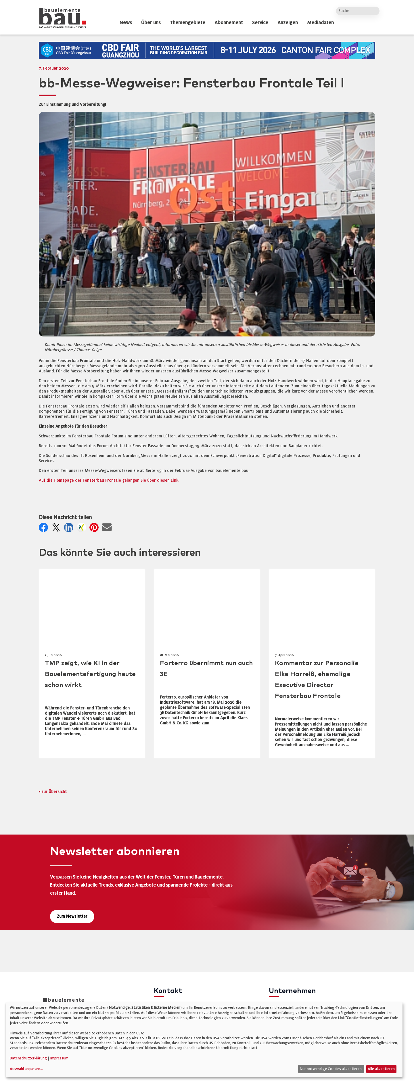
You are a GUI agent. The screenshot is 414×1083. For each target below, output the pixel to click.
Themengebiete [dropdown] (187, 22)
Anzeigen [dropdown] (287, 22)
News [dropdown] (125, 22)
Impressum (59, 1058)
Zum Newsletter (72, 916)
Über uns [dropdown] (151, 22)
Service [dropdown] (260, 22)
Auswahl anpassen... (26, 1069)
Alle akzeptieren (381, 1069)
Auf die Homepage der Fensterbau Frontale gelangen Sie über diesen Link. (109, 480)
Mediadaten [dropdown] (320, 22)
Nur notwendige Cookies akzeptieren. (331, 1069)
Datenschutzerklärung (28, 1058)
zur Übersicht (54, 792)
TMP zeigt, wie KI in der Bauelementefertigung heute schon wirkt (90, 674)
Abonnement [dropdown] (228, 22)
